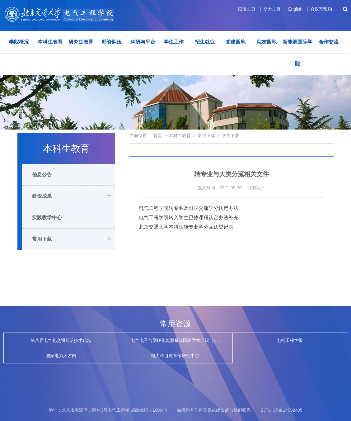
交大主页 (272, 9)
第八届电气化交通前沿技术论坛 (60, 340)
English (295, 9)
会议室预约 (321, 9)
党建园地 (236, 42)
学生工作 (174, 42)
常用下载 (42, 239)
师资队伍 (112, 42)
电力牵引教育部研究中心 (175, 355)
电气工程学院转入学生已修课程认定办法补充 (188, 217)
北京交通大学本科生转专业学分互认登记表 (186, 226)
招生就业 (205, 42)
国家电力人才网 (61, 355)
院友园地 (267, 42)
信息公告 (42, 174)
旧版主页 (246, 9)
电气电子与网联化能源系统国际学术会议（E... (175, 340)
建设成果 (42, 196)
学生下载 (230, 135)
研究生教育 (80, 42)
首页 (157, 135)
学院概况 (19, 42)
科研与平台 (142, 42)
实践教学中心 (47, 217)
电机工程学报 (290, 340)
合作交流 (329, 42)
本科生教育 (50, 42)
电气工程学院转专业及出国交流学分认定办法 (188, 208)
